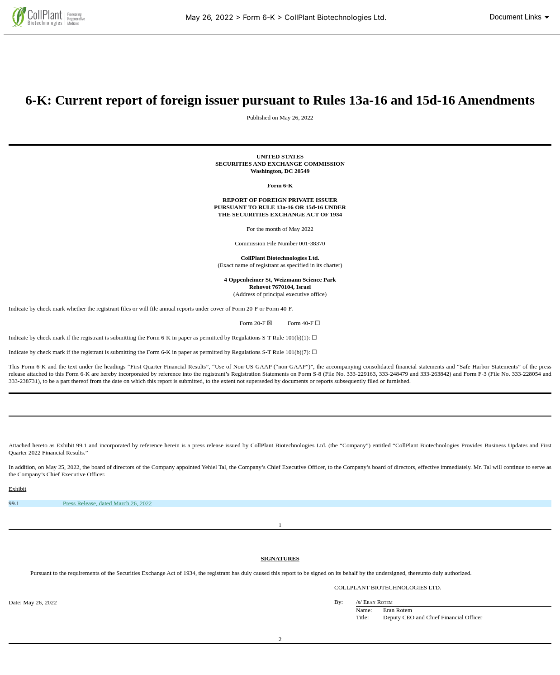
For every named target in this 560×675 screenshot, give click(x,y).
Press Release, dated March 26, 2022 (107, 503)
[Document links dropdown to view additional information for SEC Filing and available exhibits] (521, 17)
